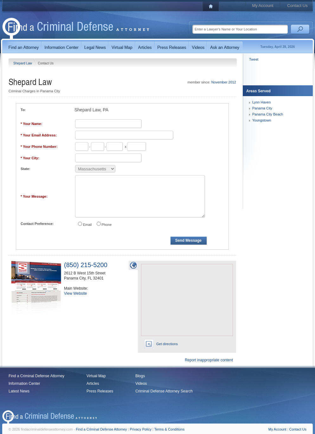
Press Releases (100, 391)
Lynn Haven (261, 102)
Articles (93, 383)
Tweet (253, 59)
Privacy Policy (140, 429)
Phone (107, 225)
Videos (141, 383)
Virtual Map (96, 376)
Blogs (140, 376)
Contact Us (297, 5)
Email (87, 225)
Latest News (19, 391)
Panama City (262, 108)
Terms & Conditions (169, 429)
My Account (262, 5)
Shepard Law (23, 63)
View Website (75, 293)
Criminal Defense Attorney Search (164, 391)
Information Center (24, 383)
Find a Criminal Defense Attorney (36, 376)
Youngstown (261, 120)
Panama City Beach (267, 114)
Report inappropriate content (209, 360)
